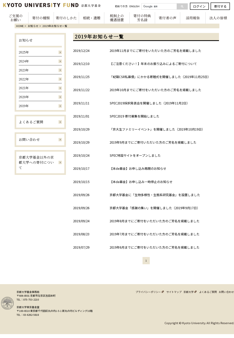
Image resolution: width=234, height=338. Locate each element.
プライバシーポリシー (148, 292)
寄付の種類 (41, 17)
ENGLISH (135, 6)
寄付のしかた (66, 17)
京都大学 (188, 292)
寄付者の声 (167, 17)
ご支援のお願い (16, 18)
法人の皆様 (218, 17)
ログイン (199, 6)
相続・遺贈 (91, 17)
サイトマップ (174, 292)
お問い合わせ (226, 292)
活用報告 (193, 17)
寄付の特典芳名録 (142, 18)
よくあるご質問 (208, 292)
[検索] (158, 6)
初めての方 (121, 6)
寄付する (220, 6)
